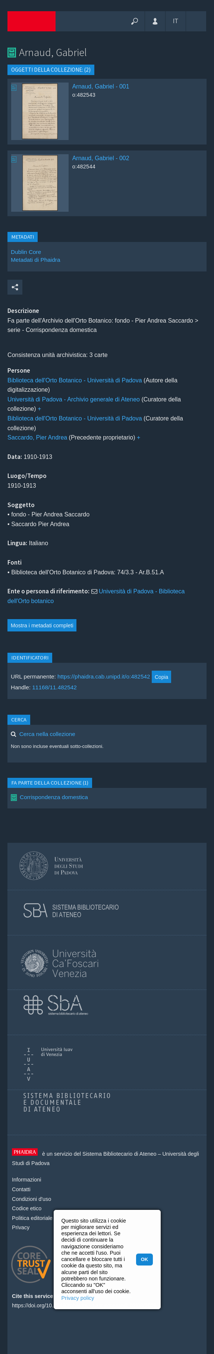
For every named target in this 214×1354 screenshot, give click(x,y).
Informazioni (26, 1180)
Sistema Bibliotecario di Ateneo (119, 1154)
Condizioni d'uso (31, 1199)
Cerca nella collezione (47, 734)
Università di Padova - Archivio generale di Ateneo (73, 399)
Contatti (21, 1189)
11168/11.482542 (54, 687)
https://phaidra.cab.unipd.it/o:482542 (103, 677)
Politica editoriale (32, 1218)
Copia (161, 677)
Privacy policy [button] (78, 1298)
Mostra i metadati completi (42, 625)
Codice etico (26, 1208)
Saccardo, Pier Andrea (37, 437)
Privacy (20, 1227)
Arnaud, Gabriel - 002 (100, 158)
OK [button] (144, 1259)
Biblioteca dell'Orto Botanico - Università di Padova (74, 380)
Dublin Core (26, 252)
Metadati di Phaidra (35, 260)
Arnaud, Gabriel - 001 (100, 86)
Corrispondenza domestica (54, 797)
